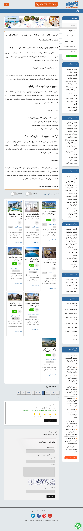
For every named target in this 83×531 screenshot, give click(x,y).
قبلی (53, 393)
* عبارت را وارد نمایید (49, 488)
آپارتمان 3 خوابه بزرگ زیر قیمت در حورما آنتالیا (15, 216)
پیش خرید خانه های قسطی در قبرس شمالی (49, 350)
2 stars (49, 414)
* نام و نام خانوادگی (49, 447)
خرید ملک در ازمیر (71, 182)
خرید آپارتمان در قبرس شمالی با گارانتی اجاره (32, 304)
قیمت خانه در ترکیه (71, 309)
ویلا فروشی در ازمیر (71, 184)
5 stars (34, 414)
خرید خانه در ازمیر (71, 187)
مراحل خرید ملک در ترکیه (71, 318)
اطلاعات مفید (42, 511)
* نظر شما (51, 465)
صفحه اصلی (50, 511)
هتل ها (75, 339)
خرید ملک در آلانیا (71, 90)
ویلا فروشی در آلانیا (71, 87)
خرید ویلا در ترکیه (71, 282)
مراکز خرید (73, 335)
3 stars (44, 414)
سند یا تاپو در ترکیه (71, 323)
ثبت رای (50, 420)
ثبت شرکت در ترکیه (71, 331)
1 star (55, 414)
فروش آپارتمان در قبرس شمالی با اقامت (32, 260)
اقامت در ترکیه (72, 327)
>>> (28, 392)
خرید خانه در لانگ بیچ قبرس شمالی (15, 258)
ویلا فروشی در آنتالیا (71, 140)
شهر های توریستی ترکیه (71, 304)
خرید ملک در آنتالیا (71, 143)
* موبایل (51, 458)
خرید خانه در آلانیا (71, 98)
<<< (47, 392)
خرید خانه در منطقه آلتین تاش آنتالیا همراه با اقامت (49, 213)
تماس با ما (32, 511)
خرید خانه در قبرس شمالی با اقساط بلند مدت (16, 305)
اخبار (37, 511)
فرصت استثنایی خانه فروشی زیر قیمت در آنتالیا (50, 262)
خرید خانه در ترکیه (71, 279)
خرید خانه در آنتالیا (71, 163)
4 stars (39, 414)
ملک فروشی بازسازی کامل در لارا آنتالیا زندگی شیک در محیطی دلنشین (32, 216)
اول (57, 393)
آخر (18, 393)
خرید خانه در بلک (71, 291)
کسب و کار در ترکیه (71, 313)
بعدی (23, 393)
